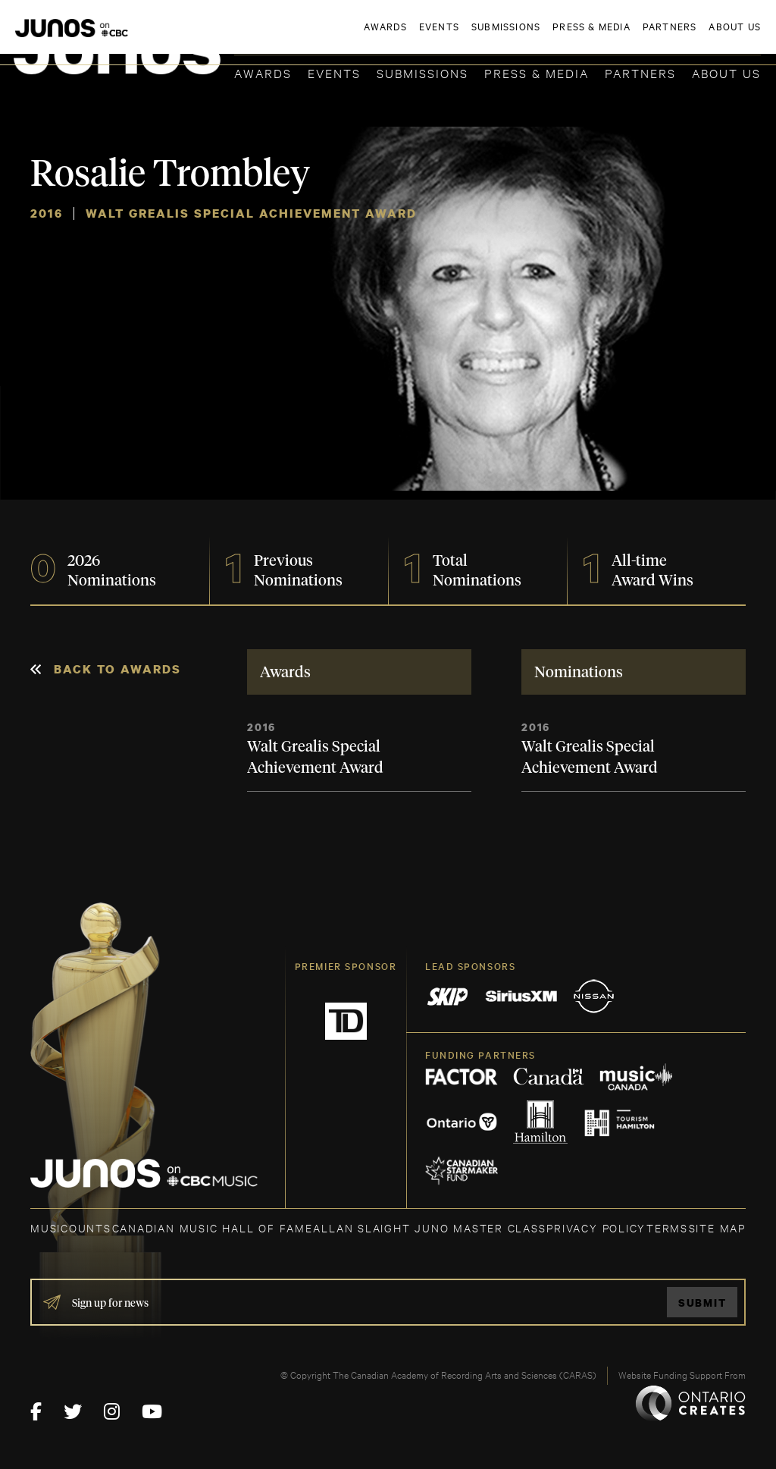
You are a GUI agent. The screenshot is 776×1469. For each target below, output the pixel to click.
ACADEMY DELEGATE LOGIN (689, 35)
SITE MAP (717, 1227)
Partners (640, 72)
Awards (263, 72)
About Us (726, 72)
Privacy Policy (596, 1227)
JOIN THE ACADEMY (550, 35)
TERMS (667, 1227)
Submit (702, 1302)
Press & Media (536, 72)
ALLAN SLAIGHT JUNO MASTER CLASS (429, 1227)
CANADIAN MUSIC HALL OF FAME (212, 1227)
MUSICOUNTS (70, 1227)
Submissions (422, 72)
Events (334, 72)
